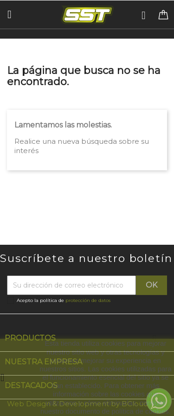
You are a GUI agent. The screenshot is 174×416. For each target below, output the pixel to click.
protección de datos (87, 300)
